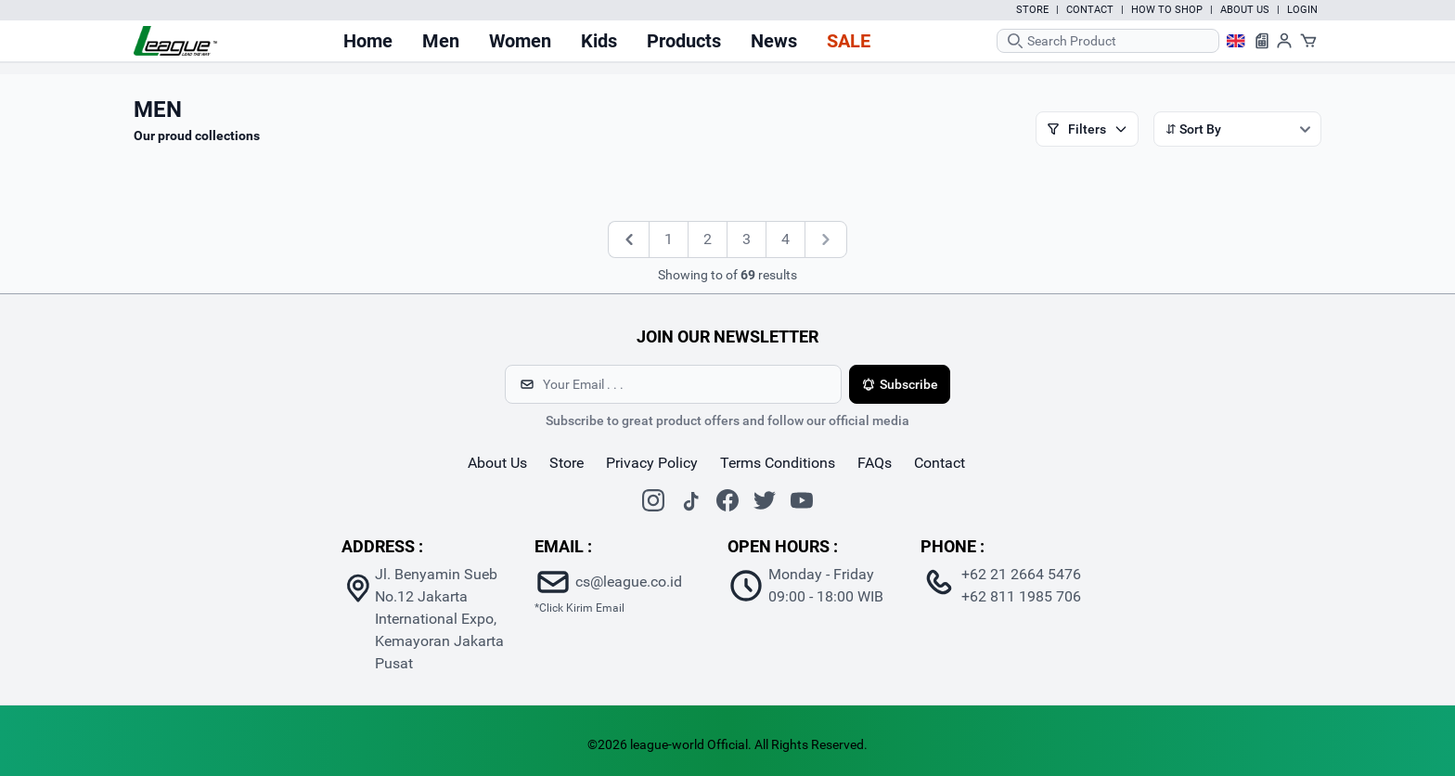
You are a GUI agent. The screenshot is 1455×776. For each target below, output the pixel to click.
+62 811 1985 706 (1021, 596)
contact (939, 463)
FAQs (874, 463)
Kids (599, 41)
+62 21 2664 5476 (1021, 574)
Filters (1087, 129)
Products (684, 41)
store (566, 463)
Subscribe (899, 384)
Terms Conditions (777, 463)
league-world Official (689, 744)
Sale (848, 41)
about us (497, 463)
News (774, 41)
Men (440, 41)
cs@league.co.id (628, 581)
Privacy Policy (652, 463)
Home (368, 41)
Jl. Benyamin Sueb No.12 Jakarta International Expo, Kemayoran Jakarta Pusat (439, 618)
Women (520, 41)
